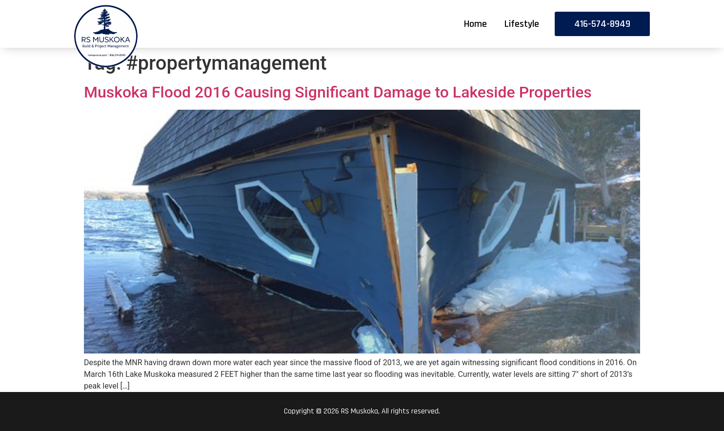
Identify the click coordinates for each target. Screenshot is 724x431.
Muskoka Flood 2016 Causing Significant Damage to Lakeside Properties (338, 92)
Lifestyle (521, 24)
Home (475, 24)
